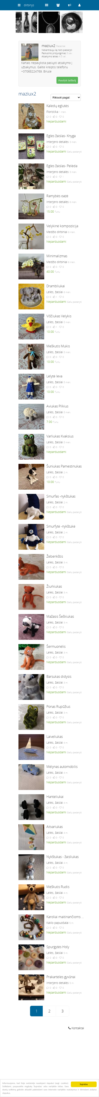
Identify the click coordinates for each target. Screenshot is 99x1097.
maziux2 (48, 45)
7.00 (49, 422)
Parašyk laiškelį (67, 80)
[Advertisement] (49, 1064)
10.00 (50, 332)
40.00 (50, 271)
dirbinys (29, 5)
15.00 (50, 211)
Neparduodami (56, 121)
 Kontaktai (76, 1028)
